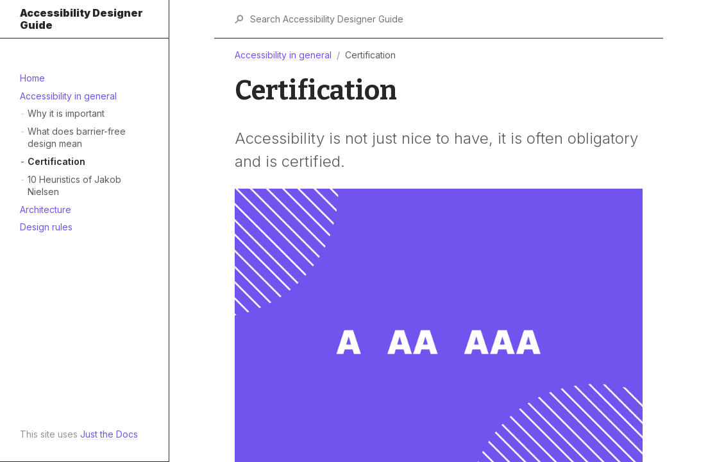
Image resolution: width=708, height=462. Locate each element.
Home (32, 78)
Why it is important (66, 113)
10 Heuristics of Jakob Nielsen (74, 186)
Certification (56, 161)
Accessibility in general (68, 95)
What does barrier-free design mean (77, 138)
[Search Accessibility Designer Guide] (446, 19)
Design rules (46, 226)
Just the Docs (109, 434)
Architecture (45, 209)
